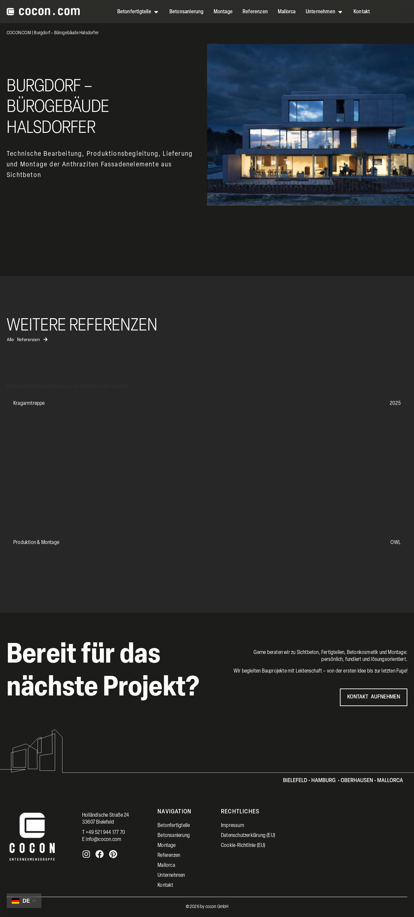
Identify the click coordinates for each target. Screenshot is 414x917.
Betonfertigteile (173, 825)
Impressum (232, 825)
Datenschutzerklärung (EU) (248, 835)
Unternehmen (171, 875)
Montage (166, 845)
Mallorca (166, 865)
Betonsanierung (173, 835)
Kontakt (165, 885)
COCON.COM (19, 33)
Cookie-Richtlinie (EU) (243, 845)
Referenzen (168, 855)
